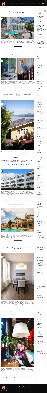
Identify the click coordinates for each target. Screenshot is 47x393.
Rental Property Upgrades (39, 308)
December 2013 (39, 155)
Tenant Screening (40, 345)
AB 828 (38, 171)
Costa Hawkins (39, 196)
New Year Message (40, 265)
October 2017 (39, 118)
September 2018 (39, 113)
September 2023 (39, 67)
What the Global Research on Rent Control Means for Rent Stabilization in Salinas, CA (41, 30)
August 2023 (39, 69)
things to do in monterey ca (41, 347)
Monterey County (40, 252)
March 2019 (39, 102)
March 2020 (39, 81)
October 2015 (39, 129)
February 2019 (39, 104)
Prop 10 (38, 268)
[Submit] (45, 11)
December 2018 (39, 108)
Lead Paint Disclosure (40, 237)
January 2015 (39, 141)
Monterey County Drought (40, 255)
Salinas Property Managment (39, 327)
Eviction (38, 209)
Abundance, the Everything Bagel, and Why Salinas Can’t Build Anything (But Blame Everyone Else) (41, 42)
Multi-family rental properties (40, 263)
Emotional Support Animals (40, 207)
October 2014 (39, 143)
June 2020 (38, 76)
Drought (38, 201)
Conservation (39, 192)
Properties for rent (40, 272)
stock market (39, 339)
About (39, 3)
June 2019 (38, 97)
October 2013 (39, 159)
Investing (38, 228)
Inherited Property (40, 226)
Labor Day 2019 (39, 230)
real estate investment (40, 288)
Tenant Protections (40, 343)
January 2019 (39, 106)
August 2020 (39, 72)
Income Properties (40, 223)
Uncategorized (39, 351)
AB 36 (38, 170)
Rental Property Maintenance (39, 302)
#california (24, 377)
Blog (36, 3)
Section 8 (38, 332)
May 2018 (38, 115)
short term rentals (23, 161)
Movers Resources (40, 260)
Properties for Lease (13, 3)
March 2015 (39, 138)
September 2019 (39, 92)
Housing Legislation (40, 219)
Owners (32, 3)
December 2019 (39, 86)
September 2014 (39, 145)
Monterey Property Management (17, 200)
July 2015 (38, 132)
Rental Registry (39, 310)
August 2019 (39, 93)
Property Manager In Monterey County (40, 282)
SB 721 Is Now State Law (41, 330)
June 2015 (38, 134)
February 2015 (39, 139)
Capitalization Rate (40, 180)
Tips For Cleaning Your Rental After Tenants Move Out (17, 54)
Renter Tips (39, 314)
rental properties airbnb (27, 160)
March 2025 (39, 58)
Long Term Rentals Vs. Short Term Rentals (40, 243)
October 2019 (39, 90)
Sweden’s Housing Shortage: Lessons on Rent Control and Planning (40, 36)
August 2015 (39, 131)
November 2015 (39, 127)
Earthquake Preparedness (39, 204)
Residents (28, 3)
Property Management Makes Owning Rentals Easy (17, 314)
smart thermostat (40, 338)
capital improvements (40, 179)
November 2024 (39, 61)
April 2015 (38, 136)
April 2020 (38, 79)
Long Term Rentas (40, 245)
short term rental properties (17, 161)
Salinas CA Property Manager (40, 324)
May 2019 (38, 99)
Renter (38, 312)
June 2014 (38, 147)
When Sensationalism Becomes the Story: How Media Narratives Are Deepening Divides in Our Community (41, 19)
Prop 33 (38, 270)
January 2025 (39, 60)
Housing (38, 218)
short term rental (10, 161)
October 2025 (39, 54)
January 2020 (39, 85)
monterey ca (39, 251)
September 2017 (39, 120)
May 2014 (38, 148)
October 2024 (39, 63)
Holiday (38, 216)
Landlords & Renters (40, 235)
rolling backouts (39, 319)
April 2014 (38, 150)
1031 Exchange (39, 166)
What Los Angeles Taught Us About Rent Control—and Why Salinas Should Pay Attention (41, 24)
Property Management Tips (41, 279)
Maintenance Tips (6, 90)
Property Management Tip (41, 276)
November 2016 (39, 125)
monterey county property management (17, 160)
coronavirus (13, 90)
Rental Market (39, 295)
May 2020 (38, 77)
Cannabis (38, 177)
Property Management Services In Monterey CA (17, 164)
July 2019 (38, 95)
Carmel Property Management (39, 183)
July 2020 (38, 74)
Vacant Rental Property (41, 353)
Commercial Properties (41, 190)
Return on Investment (40, 316)
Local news (38, 239)
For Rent (30, 377)
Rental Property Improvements (39, 299)
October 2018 (39, 111)
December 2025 (39, 53)
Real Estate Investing (40, 284)
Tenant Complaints (40, 341)
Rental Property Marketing (39, 305)
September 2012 (39, 161)
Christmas (38, 187)
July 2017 (38, 124)
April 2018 (38, 116)
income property (17, 90)
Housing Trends (39, 221)
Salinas (38, 321)
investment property (23, 90)
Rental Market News (40, 297)
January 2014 (39, 154)
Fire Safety (38, 212)
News (38, 267)
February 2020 (39, 83)
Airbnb (38, 173)
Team (21, 56)
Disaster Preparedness (41, 199)
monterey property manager (27, 200)
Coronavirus (39, 194)
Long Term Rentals (40, 241)
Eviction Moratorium (40, 210)
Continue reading (17, 45)
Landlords (38, 234)
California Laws (39, 175)
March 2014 (39, 152)
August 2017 (39, 122)
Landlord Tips (39, 232)
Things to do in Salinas (40, 349)
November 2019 (39, 88)
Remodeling (39, 290)
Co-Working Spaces (22, 3)
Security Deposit (39, 334)
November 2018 (39, 109)
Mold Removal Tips (40, 249)
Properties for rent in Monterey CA (17, 204)
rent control (39, 291)
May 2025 (38, 56)
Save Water (39, 329)
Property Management (7, 200)
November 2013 (39, 157)
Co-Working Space (40, 189)
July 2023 (38, 70)
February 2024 (39, 65)
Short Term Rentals (6, 160)
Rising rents (39, 317)
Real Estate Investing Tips (41, 286)
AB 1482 (38, 168)
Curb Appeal (39, 197)
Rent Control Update (40, 293)
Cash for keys (39, 185)
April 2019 (38, 100)
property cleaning (28, 90)
